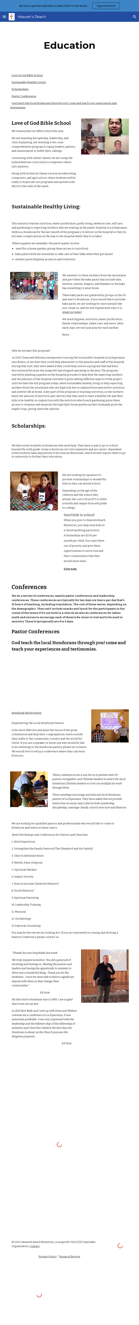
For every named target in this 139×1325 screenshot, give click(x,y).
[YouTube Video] (44, 681)
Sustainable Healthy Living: (29, 82)
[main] (69, 45)
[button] (4, 17)
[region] (69, 6)
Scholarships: (20, 89)
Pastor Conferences (24, 96)
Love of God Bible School (27, 75)
